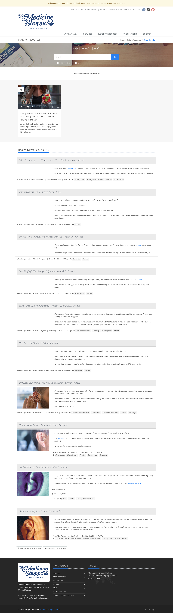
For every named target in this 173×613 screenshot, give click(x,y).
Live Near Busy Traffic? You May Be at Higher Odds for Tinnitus (49, 382)
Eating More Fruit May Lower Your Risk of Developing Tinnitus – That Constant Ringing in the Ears (39, 116)
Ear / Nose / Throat (62, 539)
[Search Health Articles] (82, 57)
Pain (64, 499)
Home (122, 40)
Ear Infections (119, 179)
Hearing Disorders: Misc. (95, 179)
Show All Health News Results (55, 548)
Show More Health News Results (29, 548)
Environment (96, 413)
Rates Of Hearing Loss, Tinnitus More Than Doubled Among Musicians (53, 160)
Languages (73, 10)
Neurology (96, 331)
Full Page (67, 179)
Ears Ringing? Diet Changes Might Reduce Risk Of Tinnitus (47, 271)
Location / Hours (115, 10)
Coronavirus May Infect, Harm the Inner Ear (40, 511)
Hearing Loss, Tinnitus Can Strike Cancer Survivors (43, 425)
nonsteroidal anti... (135, 483)
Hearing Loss (79, 179)
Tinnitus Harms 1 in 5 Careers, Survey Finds (40, 191)
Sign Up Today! (129, 10)
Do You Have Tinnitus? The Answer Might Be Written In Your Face (51, 236)
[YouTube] (153, 610)
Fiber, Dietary (79, 293)
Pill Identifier (90, 10)
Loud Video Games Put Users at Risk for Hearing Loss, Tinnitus (49, 305)
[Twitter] (149, 610)
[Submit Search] (115, 57)
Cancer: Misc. (92, 455)
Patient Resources (107, 34)
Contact (147, 34)
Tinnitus (108, 179)
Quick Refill (102, 10)
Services (87, 34)
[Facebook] (145, 610)
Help (81, 10)
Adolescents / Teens (83, 331)
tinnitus (138, 245)
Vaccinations (130, 34)
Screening (76, 259)
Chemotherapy (72, 455)
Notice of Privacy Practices (63, 595)
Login (139, 10)
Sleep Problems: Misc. (110, 413)
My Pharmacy (70, 34)
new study (61, 438)
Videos (79, 63)
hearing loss (71, 168)
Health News (63, 63)
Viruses (124, 539)
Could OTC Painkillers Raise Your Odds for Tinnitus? (44, 467)
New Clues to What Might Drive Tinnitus (38, 343)
